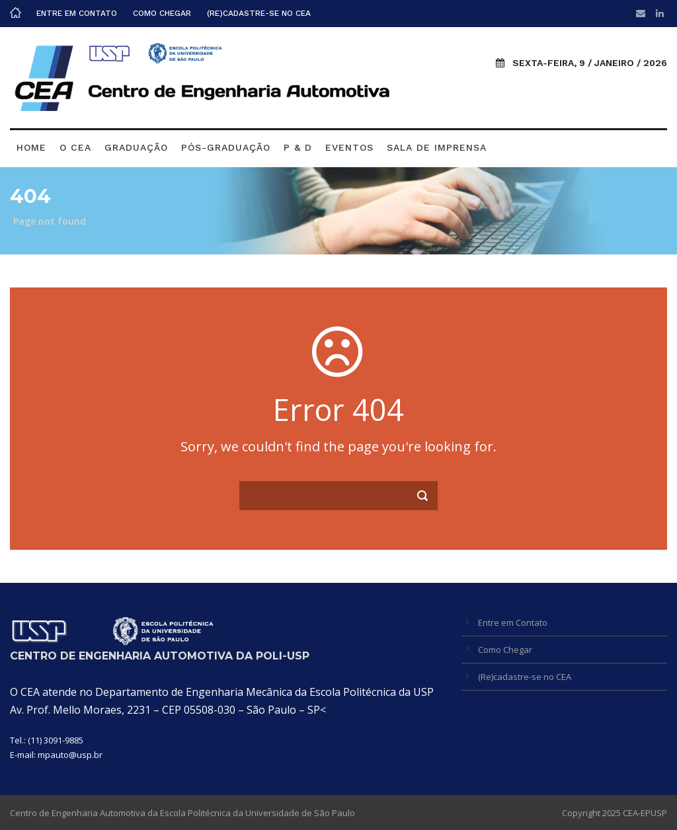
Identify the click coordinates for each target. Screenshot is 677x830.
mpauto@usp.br (70, 755)
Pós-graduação (225, 147)
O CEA (75, 147)
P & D (298, 147)
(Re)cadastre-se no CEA (259, 13)
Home (31, 147)
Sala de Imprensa (437, 147)
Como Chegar (162, 13)
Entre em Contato (76, 13)
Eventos (349, 147)
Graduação (136, 147)
